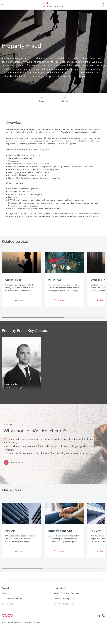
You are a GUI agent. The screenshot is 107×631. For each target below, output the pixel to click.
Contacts (65, 99)
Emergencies (7, 603)
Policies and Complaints (64, 598)
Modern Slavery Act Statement (67, 593)
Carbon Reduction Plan (63, 603)
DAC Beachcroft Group (12, 598)
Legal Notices (59, 588)
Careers (5, 593)
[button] (103, 4)
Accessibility (7, 588)
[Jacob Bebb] (38, 340)
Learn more (19, 300)
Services (41, 99)
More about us (17, 462)
